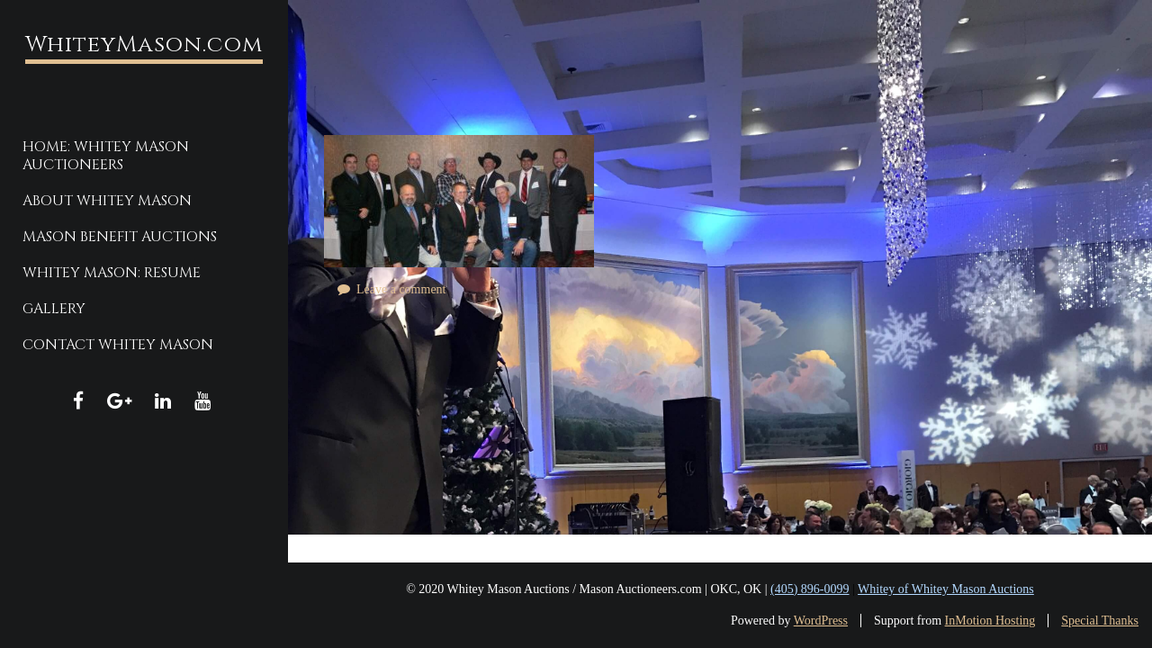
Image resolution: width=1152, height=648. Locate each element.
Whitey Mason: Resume (111, 273)
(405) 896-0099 (810, 589)
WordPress (821, 620)
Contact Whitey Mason (117, 345)
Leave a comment (401, 289)
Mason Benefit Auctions (119, 237)
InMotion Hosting (990, 620)
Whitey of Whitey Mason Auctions (946, 589)
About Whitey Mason (107, 201)
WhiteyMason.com (144, 44)
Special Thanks (1099, 620)
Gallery (54, 309)
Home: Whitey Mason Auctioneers (105, 156)
